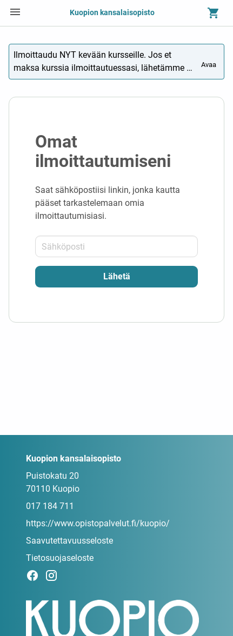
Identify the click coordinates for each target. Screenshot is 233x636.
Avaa (209, 60)
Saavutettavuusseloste (69, 540)
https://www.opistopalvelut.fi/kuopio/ (98, 523)
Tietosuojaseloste (60, 558)
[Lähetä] (116, 276)
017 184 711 (50, 506)
